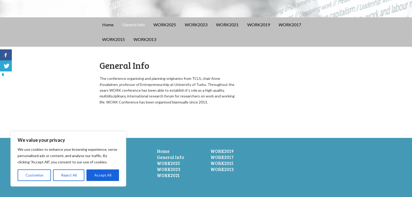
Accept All (102, 175)
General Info (133, 24)
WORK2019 (258, 24)
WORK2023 (196, 24)
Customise (34, 175)
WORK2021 (227, 24)
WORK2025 (164, 24)
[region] (68, 158)
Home (108, 24)
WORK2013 (144, 39)
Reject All (69, 175)
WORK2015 (113, 39)
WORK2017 (290, 24)
